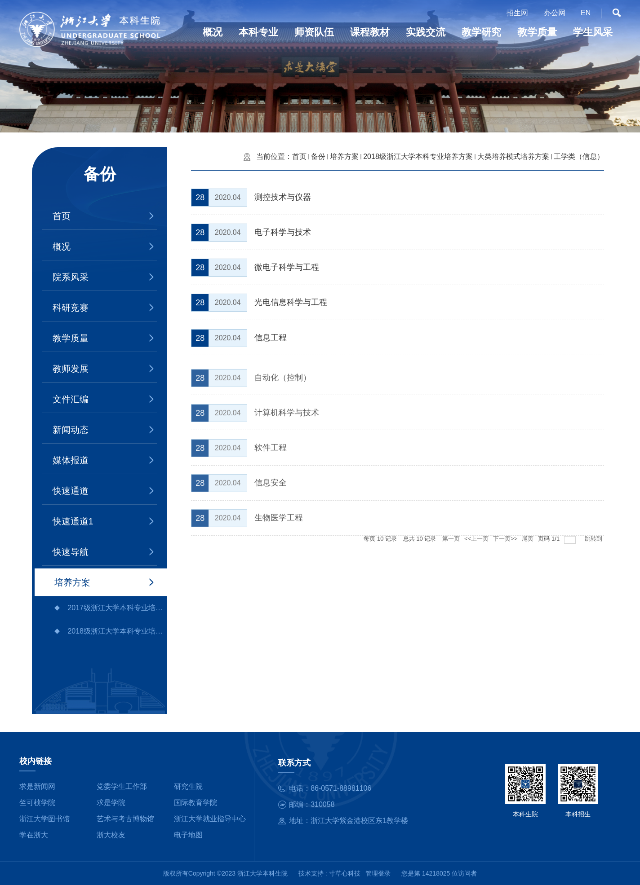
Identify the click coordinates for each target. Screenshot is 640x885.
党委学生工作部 (122, 786)
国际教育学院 (195, 802)
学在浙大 (33, 835)
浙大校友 (111, 835)
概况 (62, 246)
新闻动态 (71, 430)
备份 (318, 156)
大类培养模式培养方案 (513, 156)
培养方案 (72, 582)
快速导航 (71, 552)
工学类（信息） (579, 156)
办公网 (554, 13)
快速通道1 (73, 521)
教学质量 (71, 338)
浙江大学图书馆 (44, 819)
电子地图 (188, 835)
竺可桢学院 (37, 802)
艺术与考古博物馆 (125, 819)
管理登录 (378, 873)
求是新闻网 (37, 786)
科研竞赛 (71, 308)
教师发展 (71, 369)
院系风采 (71, 277)
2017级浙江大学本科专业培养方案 (117, 608)
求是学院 (111, 802)
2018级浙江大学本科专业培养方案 (117, 631)
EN (586, 13)
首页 (62, 216)
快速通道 (71, 491)
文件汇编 (71, 399)
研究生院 (188, 786)
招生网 (517, 13)
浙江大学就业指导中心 (210, 819)
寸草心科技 (344, 873)
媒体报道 (71, 460)
